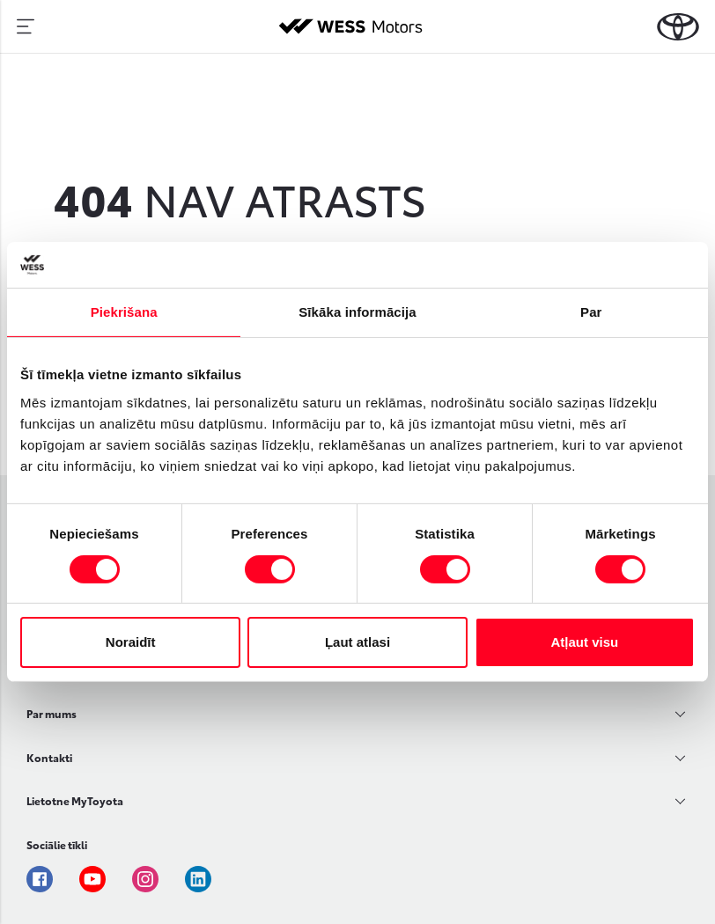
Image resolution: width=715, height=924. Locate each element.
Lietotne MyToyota (74, 800)
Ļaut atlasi (357, 641)
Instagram (145, 879)
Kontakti (49, 757)
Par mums (51, 713)
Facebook (39, 879)
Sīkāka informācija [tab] (357, 311)
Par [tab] (591, 311)
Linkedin (198, 879)
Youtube (92, 879)
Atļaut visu (584, 641)
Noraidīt (131, 641)
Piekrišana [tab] (124, 311)
